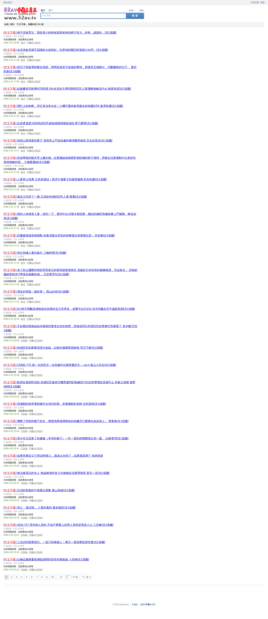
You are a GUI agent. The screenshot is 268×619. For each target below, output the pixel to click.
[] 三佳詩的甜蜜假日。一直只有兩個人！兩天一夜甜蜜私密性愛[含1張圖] (54, 542)
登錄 (262, 2)
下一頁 (85, 577)
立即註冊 (255, 2)
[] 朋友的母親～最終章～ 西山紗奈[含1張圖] (36, 291)
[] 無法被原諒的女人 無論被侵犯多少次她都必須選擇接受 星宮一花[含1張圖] (56, 472)
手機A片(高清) (33, 42)
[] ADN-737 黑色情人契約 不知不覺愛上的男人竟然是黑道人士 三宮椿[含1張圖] (58, 524)
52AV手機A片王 (147, 604)
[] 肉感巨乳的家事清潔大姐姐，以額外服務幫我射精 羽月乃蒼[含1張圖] (53, 347)
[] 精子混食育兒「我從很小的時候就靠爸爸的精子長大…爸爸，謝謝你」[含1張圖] (60, 32)
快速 (131, 10)
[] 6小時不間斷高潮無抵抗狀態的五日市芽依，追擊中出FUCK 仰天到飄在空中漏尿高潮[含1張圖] (69, 308)
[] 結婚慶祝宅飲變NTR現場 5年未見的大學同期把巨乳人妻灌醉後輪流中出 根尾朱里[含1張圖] (67, 88)
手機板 (135, 604)
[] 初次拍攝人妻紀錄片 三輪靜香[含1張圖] (35, 252)
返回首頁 (7, 2)
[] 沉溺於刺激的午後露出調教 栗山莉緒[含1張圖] (39, 490)
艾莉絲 (24, 340)
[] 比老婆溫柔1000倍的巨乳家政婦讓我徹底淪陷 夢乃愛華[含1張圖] (51, 123)
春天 (23, 42)
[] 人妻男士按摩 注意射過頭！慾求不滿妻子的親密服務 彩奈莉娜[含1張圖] (55, 179)
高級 (141, 10)
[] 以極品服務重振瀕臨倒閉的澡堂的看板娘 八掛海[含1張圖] (46, 559)
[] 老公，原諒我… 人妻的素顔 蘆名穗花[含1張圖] (40, 507)
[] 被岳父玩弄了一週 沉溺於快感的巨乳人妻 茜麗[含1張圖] (45, 196)
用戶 (50, 10)
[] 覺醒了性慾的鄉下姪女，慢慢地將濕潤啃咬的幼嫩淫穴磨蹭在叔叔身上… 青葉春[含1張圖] (66, 421)
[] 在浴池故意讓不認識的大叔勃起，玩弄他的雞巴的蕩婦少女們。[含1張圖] (56, 49)
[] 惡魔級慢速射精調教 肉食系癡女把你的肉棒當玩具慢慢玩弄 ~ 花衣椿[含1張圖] (59, 235)
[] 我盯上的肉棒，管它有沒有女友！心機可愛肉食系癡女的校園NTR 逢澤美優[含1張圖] (63, 105)
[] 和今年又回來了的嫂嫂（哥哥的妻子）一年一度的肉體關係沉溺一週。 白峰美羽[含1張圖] (66, 438)
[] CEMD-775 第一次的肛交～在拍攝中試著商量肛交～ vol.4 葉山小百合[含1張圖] (60, 364)
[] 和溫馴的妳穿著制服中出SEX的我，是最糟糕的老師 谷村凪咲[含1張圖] (55, 403)
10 (52, 577)
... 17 (60, 577)
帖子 (43, 10)
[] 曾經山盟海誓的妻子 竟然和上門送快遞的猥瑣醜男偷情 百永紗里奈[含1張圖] (58, 140)
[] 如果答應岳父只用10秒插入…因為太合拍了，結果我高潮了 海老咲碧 (53, 455)
